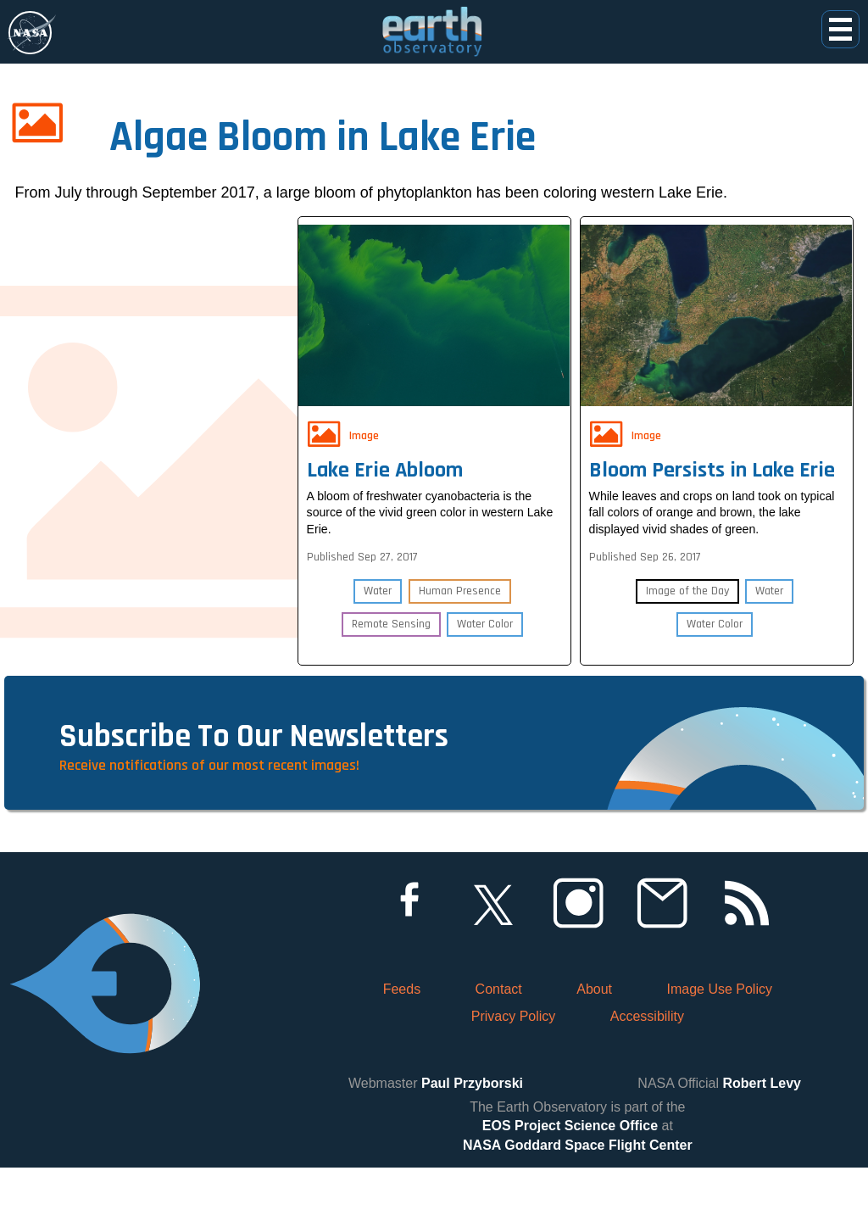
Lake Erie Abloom (388, 462)
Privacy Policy (513, 1080)
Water (377, 601)
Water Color (486, 634)
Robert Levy (762, 1147)
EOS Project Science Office (570, 1190)
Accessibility (647, 1080)
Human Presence (461, 601)
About (594, 1053)
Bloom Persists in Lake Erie (715, 462)
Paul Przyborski (472, 1147)
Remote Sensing (390, 634)
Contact (499, 1053)
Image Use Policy (719, 1053)
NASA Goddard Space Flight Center (578, 1208)
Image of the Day (686, 622)
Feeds (401, 1053)
